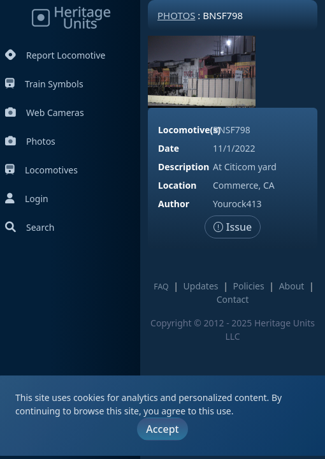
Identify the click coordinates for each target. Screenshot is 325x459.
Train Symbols (44, 84)
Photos (30, 141)
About (292, 286)
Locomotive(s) (189, 130)
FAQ (161, 286)
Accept (162, 429)
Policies (248, 286)
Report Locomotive (55, 55)
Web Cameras (44, 112)
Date (168, 148)
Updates (201, 286)
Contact (233, 299)
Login (26, 199)
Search (29, 227)
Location (177, 185)
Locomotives (41, 170)
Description (183, 167)
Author (173, 204)
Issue (232, 227)
